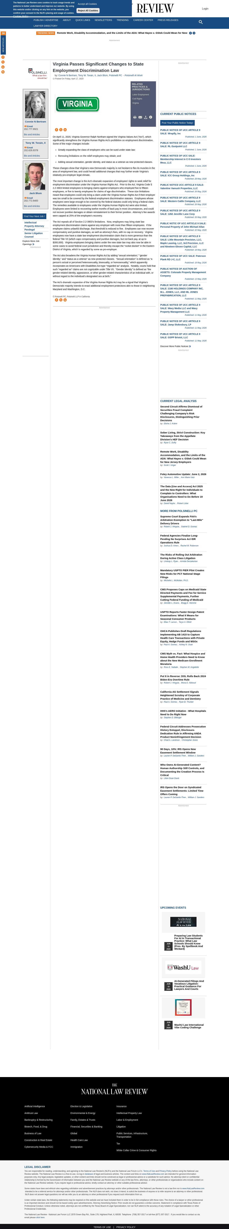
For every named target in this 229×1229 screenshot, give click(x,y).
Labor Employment (140, 95)
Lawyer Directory (45, 26)
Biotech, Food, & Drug (36, 1126)
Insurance (122, 1106)
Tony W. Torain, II (36, 142)
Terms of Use (149, 1171)
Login (205, 8)
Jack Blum (35, 193)
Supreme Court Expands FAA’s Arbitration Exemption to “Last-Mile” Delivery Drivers (181, 520)
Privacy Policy (165, 1171)
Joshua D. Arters (171, 546)
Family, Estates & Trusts (83, 1120)
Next (194, 33)
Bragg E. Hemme (188, 603)
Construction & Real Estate (38, 1140)
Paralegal (30, 229)
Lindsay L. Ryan (171, 561)
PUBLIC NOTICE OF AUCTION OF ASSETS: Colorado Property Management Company (183, 272)
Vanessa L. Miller (171, 477)
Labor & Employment (127, 1120)
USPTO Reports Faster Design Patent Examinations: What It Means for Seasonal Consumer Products (182, 615)
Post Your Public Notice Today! (177, 122)
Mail (141, 117)
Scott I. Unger (170, 465)
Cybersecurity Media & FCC (39, 1147)
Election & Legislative (81, 1106)
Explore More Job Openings (31, 243)
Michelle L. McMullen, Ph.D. (176, 580)
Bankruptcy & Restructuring (39, 1120)
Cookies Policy (20, 16)
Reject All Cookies (88, 10)
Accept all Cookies (87, 4)
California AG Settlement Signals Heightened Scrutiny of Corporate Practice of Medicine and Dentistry (180, 695)
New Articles (3, 45)
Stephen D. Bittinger (173, 717)
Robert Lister (182, 503)
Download (146, 117)
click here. (40, 1217)
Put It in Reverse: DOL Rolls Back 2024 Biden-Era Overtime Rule (183, 678)
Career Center (143, 20)
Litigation (121, 1126)
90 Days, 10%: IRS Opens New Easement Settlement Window (178, 751)
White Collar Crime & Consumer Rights (137, 1150)
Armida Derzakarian (189, 561)
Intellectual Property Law (129, 1113)
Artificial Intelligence (35, 1106)
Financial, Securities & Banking (86, 1126)
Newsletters (103, 20)
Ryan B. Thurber (186, 702)
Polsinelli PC (115, 75)
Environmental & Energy (83, 1113)
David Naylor (169, 503)
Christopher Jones (190, 740)
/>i (151, 117)
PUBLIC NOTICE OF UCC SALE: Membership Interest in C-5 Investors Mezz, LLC (180, 159)
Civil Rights (137, 99)
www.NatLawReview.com (153, 1174)
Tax (118, 1143)
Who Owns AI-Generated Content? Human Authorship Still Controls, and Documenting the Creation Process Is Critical (182, 769)
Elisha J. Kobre (170, 423)
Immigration (77, 1147)
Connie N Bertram (35, 121)
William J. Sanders (196, 756)
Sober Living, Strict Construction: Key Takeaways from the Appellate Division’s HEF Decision (182, 436)
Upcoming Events (173, 907)
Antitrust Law (31, 1113)
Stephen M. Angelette (189, 667)
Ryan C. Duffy (170, 442)
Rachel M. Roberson (189, 546)
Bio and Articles (32, 134)
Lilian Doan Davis (171, 778)
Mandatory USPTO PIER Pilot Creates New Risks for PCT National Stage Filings (182, 574)
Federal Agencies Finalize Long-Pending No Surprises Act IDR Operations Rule (179, 539)
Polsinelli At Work (133, 75)
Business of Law (33, 1133)
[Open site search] (201, 22)
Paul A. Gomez (170, 644)
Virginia (135, 103)
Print (135, 117)
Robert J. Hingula (171, 526)
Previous (190, 33)
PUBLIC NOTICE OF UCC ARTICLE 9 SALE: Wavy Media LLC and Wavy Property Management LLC (180, 308)
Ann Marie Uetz (188, 477)
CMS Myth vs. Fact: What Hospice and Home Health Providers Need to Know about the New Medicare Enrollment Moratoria (182, 658)
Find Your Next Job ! (34, 216)
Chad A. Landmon (172, 740)
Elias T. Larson (170, 622)
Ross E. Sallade (171, 667)
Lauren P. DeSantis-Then (175, 756)
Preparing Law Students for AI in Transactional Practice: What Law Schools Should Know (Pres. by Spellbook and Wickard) (188, 942)
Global (74, 1133)
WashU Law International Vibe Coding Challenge (189, 1026)
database (89, 1174)
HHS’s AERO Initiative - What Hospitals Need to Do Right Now (183, 712)
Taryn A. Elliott (185, 622)
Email (30, 126)
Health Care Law (79, 1140)
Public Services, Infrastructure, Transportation (132, 1135)
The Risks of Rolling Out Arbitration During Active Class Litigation (181, 556)
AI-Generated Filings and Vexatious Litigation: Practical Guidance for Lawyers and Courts (189, 985)
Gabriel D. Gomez (189, 526)
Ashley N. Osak (186, 644)
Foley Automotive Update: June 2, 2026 (183, 474)
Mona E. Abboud (188, 683)
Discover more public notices (174, 346)
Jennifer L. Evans (171, 603)
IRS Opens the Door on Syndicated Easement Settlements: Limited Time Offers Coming (181, 791)
